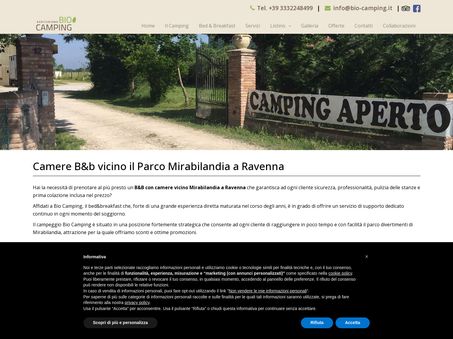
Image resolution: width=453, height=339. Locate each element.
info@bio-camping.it (362, 8)
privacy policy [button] (137, 302)
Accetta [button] (352, 322)
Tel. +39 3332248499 (285, 8)
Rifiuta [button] (317, 322)
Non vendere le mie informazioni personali (268, 290)
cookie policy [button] (340, 273)
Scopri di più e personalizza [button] (120, 322)
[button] (367, 256)
